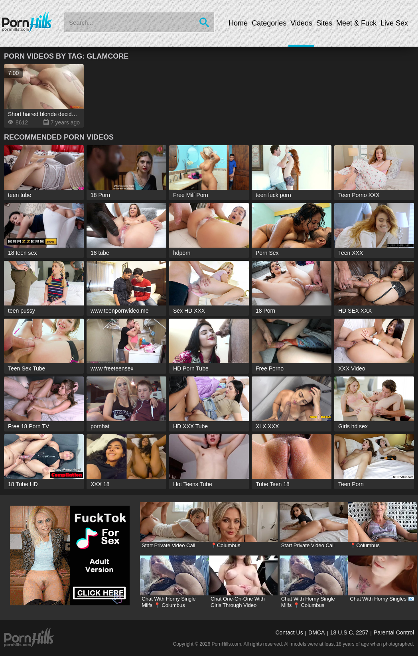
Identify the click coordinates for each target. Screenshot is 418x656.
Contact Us (289, 632)
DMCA (316, 632)
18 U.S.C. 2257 (349, 632)
